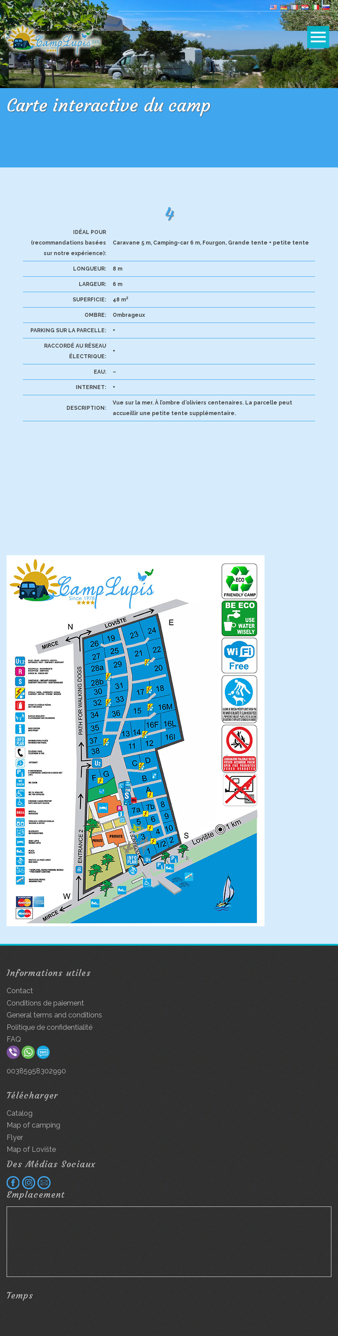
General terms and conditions (54, 1015)
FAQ (14, 1039)
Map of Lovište (31, 1149)
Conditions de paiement (45, 1003)
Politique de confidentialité (49, 1027)
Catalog (20, 1113)
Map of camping (33, 1125)
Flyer (15, 1137)
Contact (20, 991)
